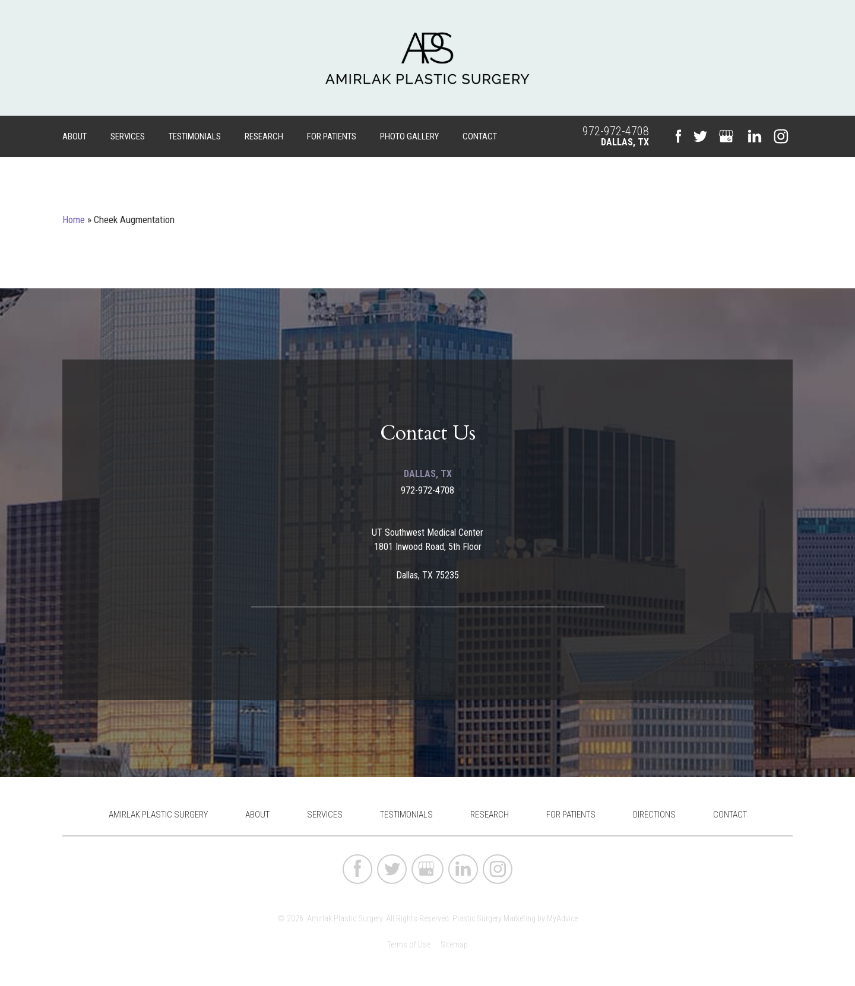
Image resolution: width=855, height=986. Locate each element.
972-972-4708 (615, 131)
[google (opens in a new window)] (727, 136)
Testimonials (195, 136)
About (74, 136)
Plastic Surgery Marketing (494, 918)
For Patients (331, 136)
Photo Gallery (409, 136)
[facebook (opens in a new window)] (678, 136)
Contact (480, 136)
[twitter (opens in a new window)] (700, 136)
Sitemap (454, 944)
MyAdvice (562, 918)
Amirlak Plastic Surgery (158, 814)
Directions (654, 814)
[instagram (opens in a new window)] (781, 136)
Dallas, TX (625, 142)
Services (127, 136)
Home (73, 219)
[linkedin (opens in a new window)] (755, 136)
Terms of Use (408, 944)
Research (264, 136)
